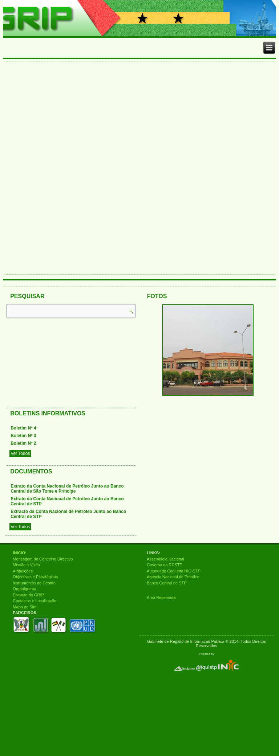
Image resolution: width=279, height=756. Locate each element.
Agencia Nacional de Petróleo (173, 577)
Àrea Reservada (161, 597)
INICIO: (19, 553)
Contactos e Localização (34, 601)
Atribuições (22, 571)
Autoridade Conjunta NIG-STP (174, 571)
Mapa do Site (24, 607)
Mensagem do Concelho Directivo (43, 559)
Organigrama (24, 589)
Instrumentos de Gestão (34, 583)
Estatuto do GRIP (28, 595)
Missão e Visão (26, 565)
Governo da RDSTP (164, 565)
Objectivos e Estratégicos (35, 577)
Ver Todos (20, 453)
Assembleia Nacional (165, 559)
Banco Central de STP (166, 583)
